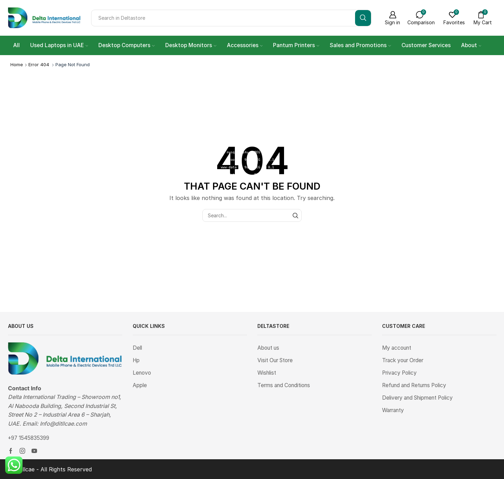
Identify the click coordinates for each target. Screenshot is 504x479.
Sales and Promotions (360, 45)
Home (16, 64)
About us (269, 348)
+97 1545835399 (30, 438)
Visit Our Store (276, 361)
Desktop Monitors (190, 45)
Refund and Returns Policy (416, 386)
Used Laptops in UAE (59, 45)
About (471, 45)
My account (398, 348)
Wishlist (267, 373)
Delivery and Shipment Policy (420, 399)
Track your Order (404, 361)
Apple (140, 386)
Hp (137, 361)
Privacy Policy (400, 373)
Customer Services (426, 45)
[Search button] (363, 18)
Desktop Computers (126, 45)
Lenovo (142, 373)
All (16, 45)
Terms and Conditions (285, 386)
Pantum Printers (296, 45)
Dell (138, 348)
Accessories (245, 45)
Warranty (394, 411)
